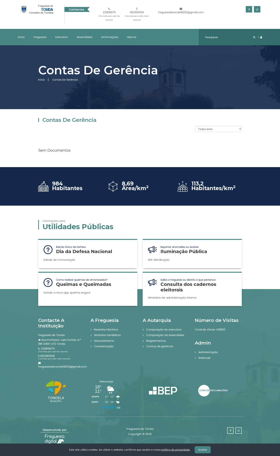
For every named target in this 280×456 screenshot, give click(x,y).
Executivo (61, 37)
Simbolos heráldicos (107, 335)
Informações (109, 37)
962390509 (137, 14)
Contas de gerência (159, 346)
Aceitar (202, 450)
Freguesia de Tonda (51, 335)
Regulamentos (156, 341)
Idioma (131, 37)
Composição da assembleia (165, 335)
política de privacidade (175, 450)
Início (21, 37)
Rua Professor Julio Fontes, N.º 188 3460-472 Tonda (59, 341)
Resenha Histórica (106, 329)
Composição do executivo (164, 329)
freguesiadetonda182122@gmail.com (181, 10)
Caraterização (104, 346)
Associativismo (104, 341)
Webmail (204, 358)
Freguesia (40, 37)
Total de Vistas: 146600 (210, 329)
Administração (208, 352)
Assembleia (84, 37)
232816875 (109, 14)
